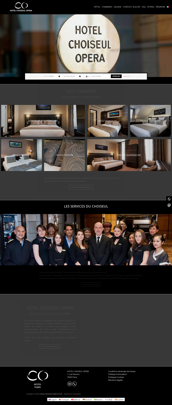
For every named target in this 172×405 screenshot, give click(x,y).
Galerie (117, 7)
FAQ (144, 7)
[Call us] (74, 384)
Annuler (126, 76)
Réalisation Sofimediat (72, 394)
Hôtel (97, 7)
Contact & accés (131, 7)
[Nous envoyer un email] (69, 384)
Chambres (107, 7)
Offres (150, 7)
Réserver (160, 7)
